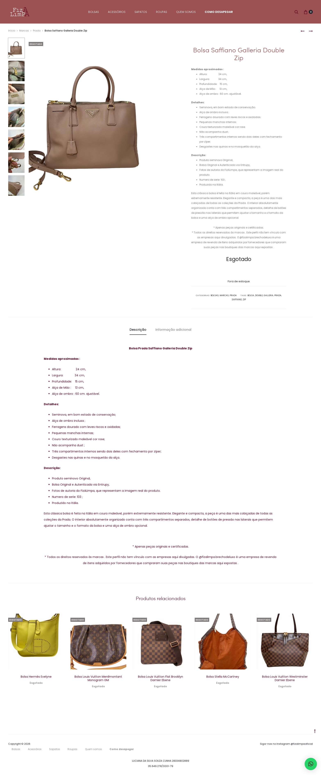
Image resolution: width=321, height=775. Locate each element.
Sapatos (141, 12)
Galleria (268, 295)
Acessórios (116, 12)
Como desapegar (219, 12)
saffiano (237, 299)
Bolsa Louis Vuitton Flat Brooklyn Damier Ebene (160, 678)
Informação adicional (173, 329)
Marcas (24, 30)
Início (11, 30)
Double (259, 295)
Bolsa (251, 295)
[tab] (137, 330)
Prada (37, 30)
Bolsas (93, 12)
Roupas (161, 12)
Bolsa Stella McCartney (222, 677)
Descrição (138, 329)
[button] (311, 764)
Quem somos (186, 12)
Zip (244, 299)
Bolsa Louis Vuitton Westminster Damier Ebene (285, 678)
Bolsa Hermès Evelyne (36, 677)
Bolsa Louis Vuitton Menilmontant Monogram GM (98, 678)
